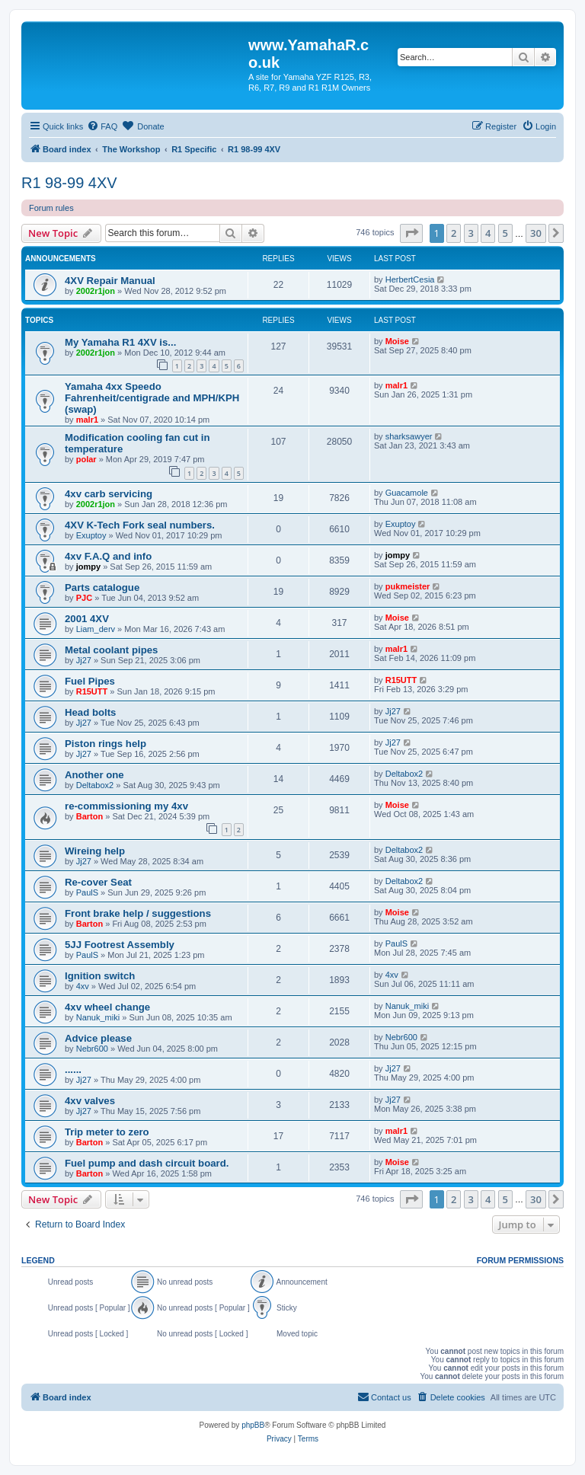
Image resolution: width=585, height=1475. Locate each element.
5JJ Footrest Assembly (119, 944)
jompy (88, 566)
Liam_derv (95, 629)
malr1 (87, 419)
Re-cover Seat (98, 882)
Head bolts (90, 712)
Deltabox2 (95, 785)
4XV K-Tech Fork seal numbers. (140, 525)
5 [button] (505, 233)
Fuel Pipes (90, 681)
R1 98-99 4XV (69, 182)
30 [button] (536, 233)
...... (73, 1069)
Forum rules (51, 207)
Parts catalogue (102, 587)
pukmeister (407, 586)
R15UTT (92, 691)
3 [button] (471, 233)
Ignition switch (100, 976)
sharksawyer (409, 436)
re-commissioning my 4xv (126, 806)
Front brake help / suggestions (138, 913)
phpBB (252, 1425)
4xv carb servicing (108, 494)
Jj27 (83, 660)
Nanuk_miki (98, 1017)
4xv (82, 986)
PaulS (87, 892)
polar (86, 459)
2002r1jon (95, 290)
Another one (94, 775)
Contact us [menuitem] (384, 1396)
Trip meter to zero (107, 1132)
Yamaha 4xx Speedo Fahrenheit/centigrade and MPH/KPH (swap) (152, 398)
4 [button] (488, 233)
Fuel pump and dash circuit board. (147, 1163)
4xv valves (90, 1100)
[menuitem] (102, 126)
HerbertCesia (410, 279)
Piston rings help (105, 743)
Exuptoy (91, 535)
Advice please (98, 1038)
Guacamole (406, 492)
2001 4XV (87, 618)
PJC (84, 597)
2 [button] (453, 233)
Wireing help (95, 851)
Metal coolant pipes (111, 650)
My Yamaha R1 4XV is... (120, 342)
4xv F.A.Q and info (108, 556)
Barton (89, 816)
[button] (411, 233)
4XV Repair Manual (110, 280)
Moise (397, 341)
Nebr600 (92, 1048)
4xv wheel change (107, 1007)
